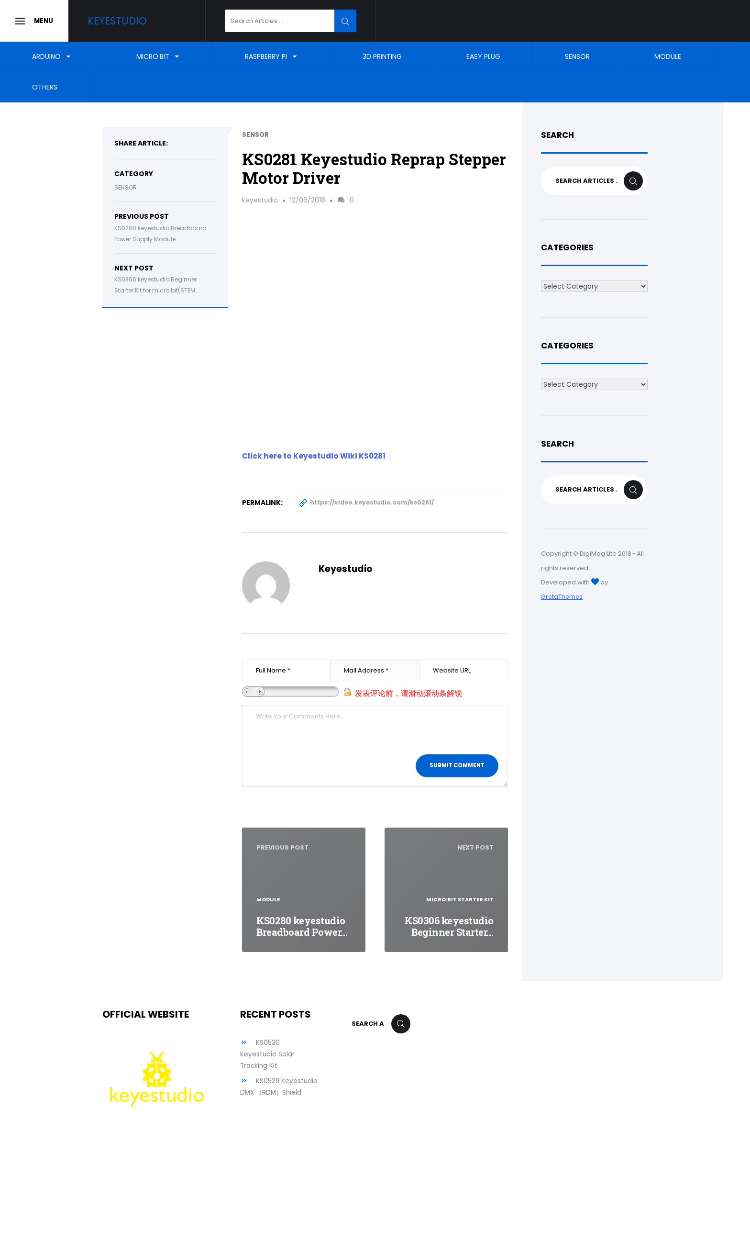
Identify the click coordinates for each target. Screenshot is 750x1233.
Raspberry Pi (266, 56)
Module (667, 56)
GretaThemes (562, 596)
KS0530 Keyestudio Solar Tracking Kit (267, 1054)
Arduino (46, 56)
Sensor (577, 56)
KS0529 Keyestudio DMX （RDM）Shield (267, 1092)
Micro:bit (152, 56)
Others (44, 87)
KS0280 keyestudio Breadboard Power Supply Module (160, 233)
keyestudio (260, 200)
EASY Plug (483, 56)
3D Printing (382, 56)
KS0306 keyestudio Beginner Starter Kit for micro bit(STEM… (156, 284)
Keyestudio (127, 20)
